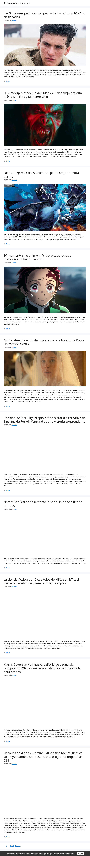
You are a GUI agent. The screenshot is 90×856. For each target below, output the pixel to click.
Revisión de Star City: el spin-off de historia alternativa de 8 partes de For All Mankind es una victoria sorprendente (45, 420)
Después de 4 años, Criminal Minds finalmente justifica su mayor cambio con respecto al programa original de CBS (43, 756)
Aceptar (80, 854)
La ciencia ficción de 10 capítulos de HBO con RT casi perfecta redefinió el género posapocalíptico (41, 581)
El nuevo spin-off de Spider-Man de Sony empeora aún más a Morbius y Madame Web (43, 95)
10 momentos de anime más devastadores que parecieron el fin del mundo (37, 257)
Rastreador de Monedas (16, 3)
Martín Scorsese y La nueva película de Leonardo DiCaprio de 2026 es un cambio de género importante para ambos (42, 668)
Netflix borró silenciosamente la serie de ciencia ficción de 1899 (43, 504)
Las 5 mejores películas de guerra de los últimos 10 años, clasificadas (45, 15)
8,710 (12, 846)
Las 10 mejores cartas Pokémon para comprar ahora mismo (41, 174)
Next (17, 846)
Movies (8, 81)
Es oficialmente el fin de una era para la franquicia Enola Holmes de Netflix (44, 342)
